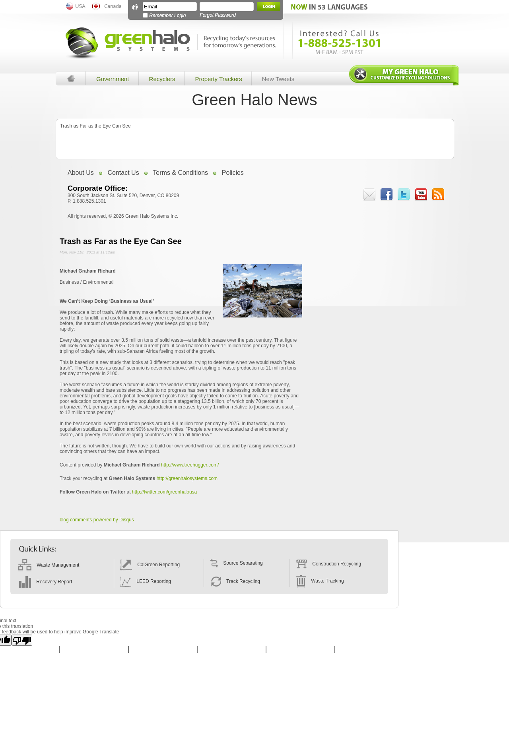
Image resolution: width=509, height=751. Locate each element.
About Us (81, 172)
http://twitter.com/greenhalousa (164, 492)
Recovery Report (45, 582)
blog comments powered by (97, 520)
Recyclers (162, 78)
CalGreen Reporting (150, 564)
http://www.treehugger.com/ (190, 465)
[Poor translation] (22, 640)
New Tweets (278, 78)
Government (112, 78)
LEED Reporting (145, 581)
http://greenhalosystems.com (187, 478)
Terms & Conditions (180, 172)
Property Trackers (218, 78)
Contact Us (123, 172)
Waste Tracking (320, 581)
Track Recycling (235, 581)
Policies (233, 172)
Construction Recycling (328, 564)
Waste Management (48, 565)
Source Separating (236, 563)
